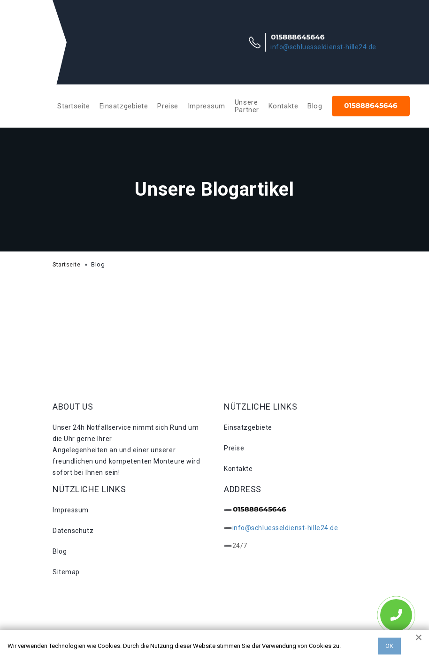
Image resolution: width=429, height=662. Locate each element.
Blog (314, 106)
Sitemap (66, 572)
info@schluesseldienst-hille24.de (323, 47)
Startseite (73, 106)
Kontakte (283, 106)
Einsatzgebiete (124, 106)
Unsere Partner (247, 106)
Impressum (206, 106)
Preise (167, 106)
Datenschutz (73, 530)
